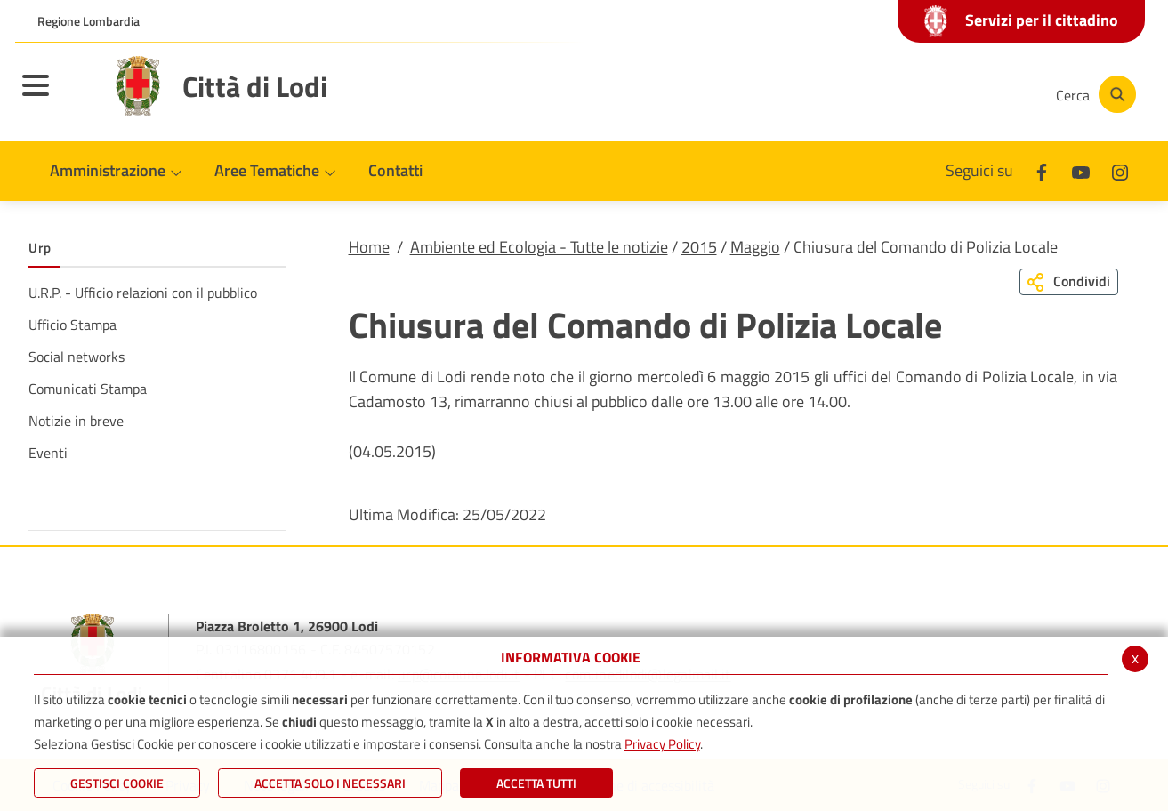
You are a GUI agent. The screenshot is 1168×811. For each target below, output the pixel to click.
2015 (699, 247)
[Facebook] (864, 94)
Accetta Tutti (536, 783)
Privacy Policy (662, 744)
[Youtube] (917, 94)
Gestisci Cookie (117, 783)
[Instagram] (970, 94)
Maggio (755, 247)
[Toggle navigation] (57, 96)
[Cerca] (1093, 94)
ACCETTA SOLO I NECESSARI (330, 783)
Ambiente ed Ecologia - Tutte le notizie (539, 247)
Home (369, 247)
